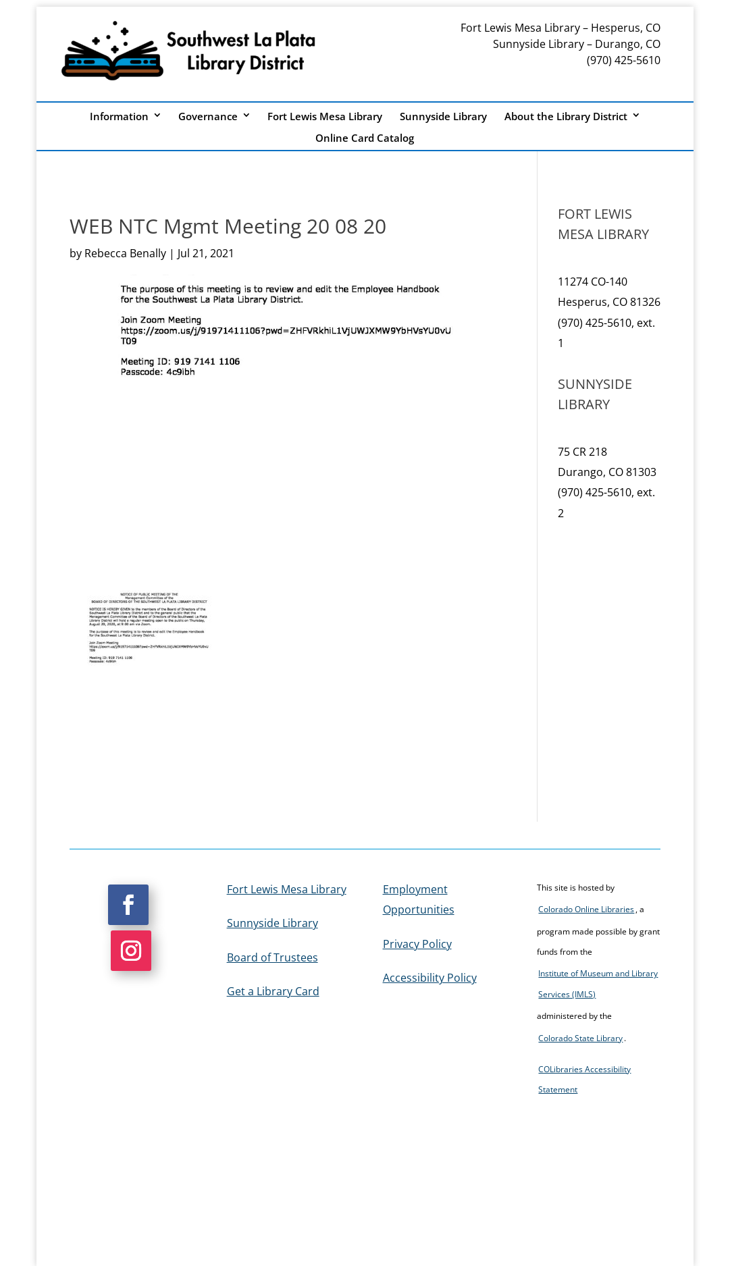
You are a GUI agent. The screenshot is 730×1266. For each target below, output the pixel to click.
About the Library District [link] (565, 116)
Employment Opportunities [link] (418, 899)
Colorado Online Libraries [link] (586, 909)
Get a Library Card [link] (273, 991)
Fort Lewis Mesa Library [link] (324, 116)
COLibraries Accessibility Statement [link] (584, 1079)
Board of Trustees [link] (272, 957)
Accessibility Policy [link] (430, 977)
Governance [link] (208, 116)
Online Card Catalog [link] (364, 138)
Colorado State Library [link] (580, 1038)
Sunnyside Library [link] (443, 116)
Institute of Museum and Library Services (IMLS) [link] (598, 983)
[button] (128, 905)
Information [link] (119, 116)
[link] (149, 675)
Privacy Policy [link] (417, 944)
